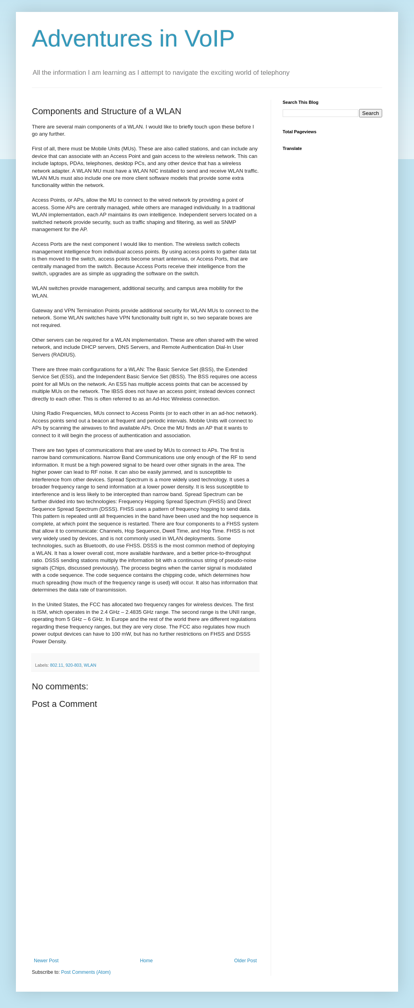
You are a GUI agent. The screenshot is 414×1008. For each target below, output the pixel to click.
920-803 (74, 665)
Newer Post (46, 960)
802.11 (56, 665)
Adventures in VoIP (133, 38)
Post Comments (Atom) (86, 972)
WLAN (90, 665)
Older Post (245, 960)
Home (146, 960)
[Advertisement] (145, 918)
